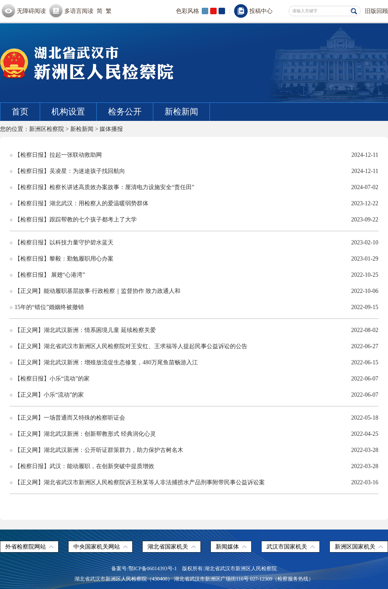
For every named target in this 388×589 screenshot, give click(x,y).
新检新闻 (181, 111)
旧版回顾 (376, 11)
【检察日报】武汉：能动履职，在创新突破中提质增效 (84, 466)
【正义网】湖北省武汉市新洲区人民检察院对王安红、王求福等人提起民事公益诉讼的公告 (131, 346)
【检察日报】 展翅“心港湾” (50, 275)
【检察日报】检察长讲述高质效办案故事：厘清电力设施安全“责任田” (104, 187)
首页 (20, 111)
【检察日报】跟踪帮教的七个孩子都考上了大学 (76, 219)
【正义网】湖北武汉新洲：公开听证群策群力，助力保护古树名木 (99, 450)
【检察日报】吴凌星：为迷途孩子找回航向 (70, 171)
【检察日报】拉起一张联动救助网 (58, 155)
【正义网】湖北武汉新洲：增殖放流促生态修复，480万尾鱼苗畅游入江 (106, 362)
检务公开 (125, 111)
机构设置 (68, 111)
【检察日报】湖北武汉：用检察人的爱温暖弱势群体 (81, 203)
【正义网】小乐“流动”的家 (49, 394)
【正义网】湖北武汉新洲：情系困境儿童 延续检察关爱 (85, 330)
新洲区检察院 (46, 129)
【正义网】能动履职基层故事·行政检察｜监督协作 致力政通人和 (97, 291)
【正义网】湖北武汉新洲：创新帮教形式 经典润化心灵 (85, 434)
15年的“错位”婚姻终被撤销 (49, 307)
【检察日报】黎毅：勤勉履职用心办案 (64, 258)
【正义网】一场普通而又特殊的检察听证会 (70, 417)
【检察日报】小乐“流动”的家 (52, 378)
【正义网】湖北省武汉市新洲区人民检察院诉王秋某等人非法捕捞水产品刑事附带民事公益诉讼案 (140, 482)
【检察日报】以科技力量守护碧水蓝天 (64, 242)
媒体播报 (111, 129)
